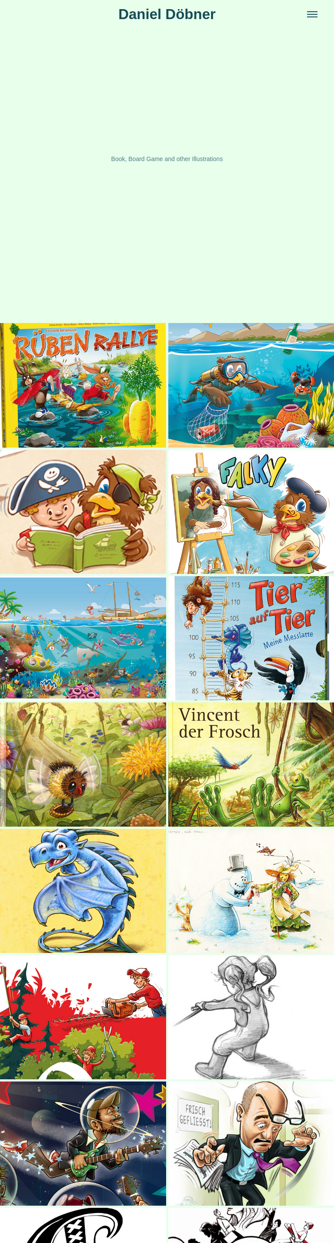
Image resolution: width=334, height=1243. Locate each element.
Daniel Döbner (167, 14)
